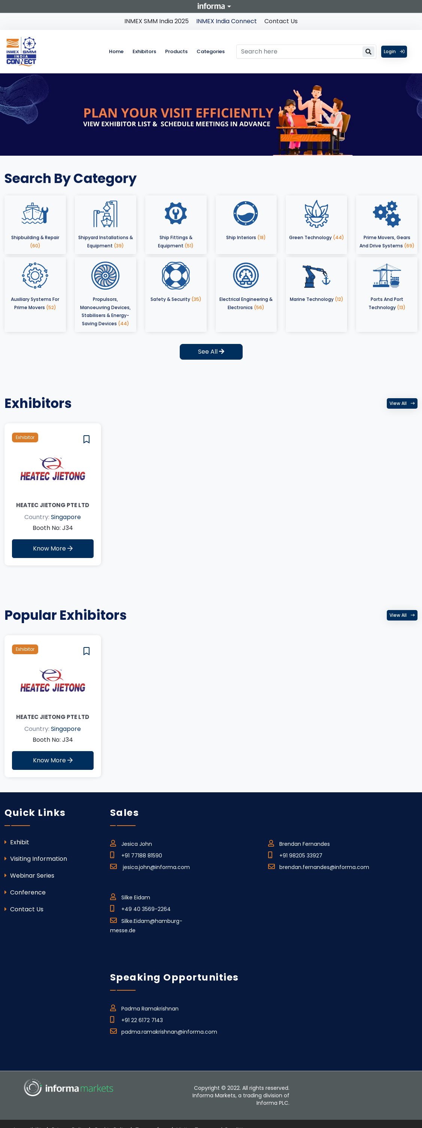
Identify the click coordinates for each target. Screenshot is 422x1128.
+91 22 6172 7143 (136, 1019)
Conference (25, 892)
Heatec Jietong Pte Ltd (52, 505)
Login (394, 51)
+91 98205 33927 (295, 854)
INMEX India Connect (226, 21)
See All (211, 351)
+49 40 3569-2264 (140, 908)
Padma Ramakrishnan (144, 1007)
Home (116, 51)
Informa (211, 6)
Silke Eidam (130, 896)
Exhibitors (144, 51)
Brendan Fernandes (299, 842)
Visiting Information (35, 858)
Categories (211, 51)
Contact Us (281, 21)
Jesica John (131, 842)
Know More (53, 548)
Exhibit (16, 842)
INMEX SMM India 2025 (156, 21)
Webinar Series (29, 875)
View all (402, 403)
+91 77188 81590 (136, 854)
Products (176, 51)
